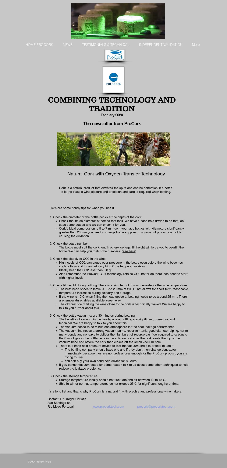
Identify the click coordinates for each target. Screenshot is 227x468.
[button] (67, 44)
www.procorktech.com (108, 406)
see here (129, 251)
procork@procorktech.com (156, 406)
